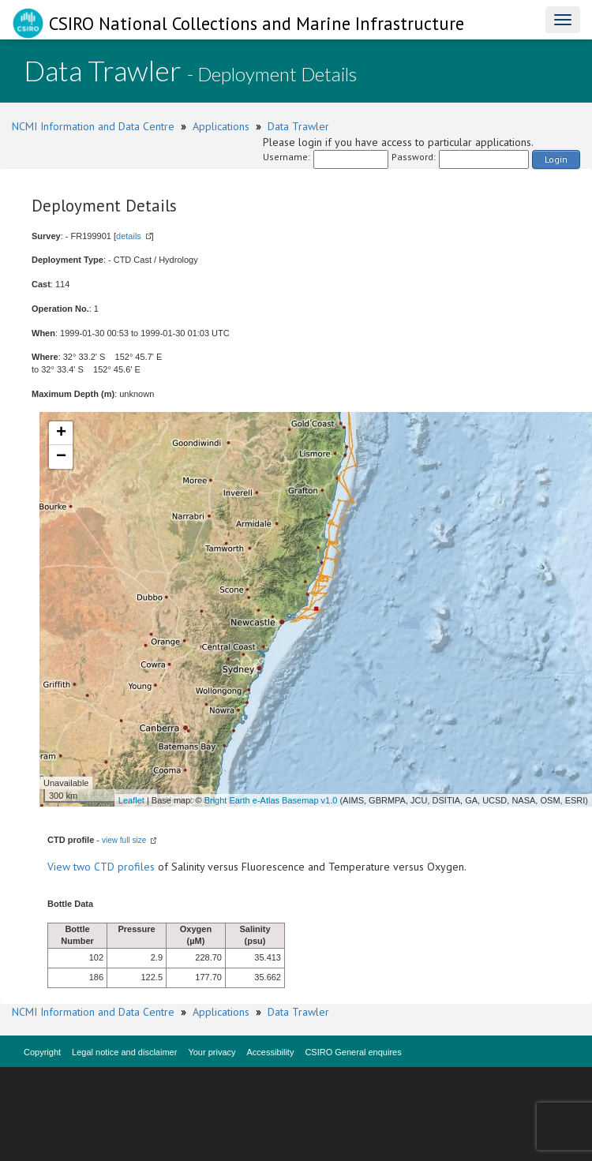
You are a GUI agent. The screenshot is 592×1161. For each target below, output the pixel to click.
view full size (124, 840)
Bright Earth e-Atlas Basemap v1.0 (271, 800)
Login (556, 159)
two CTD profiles (114, 867)
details (128, 236)
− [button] (61, 457)
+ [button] (61, 433)
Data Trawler (298, 126)
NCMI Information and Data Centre (93, 126)
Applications (221, 126)
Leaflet (131, 800)
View (60, 867)
